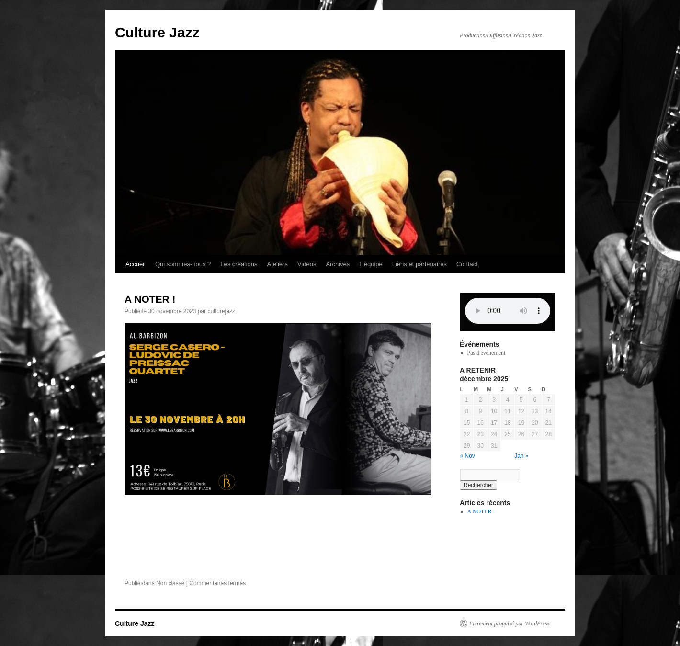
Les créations (238, 264)
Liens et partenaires (419, 264)
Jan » (521, 456)
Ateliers (277, 264)
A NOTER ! (150, 299)
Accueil (135, 264)
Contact (467, 264)
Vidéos (307, 264)
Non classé (170, 583)
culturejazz (221, 311)
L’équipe (370, 264)
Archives (338, 264)
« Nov (467, 456)
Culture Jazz (157, 32)
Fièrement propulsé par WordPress (509, 623)
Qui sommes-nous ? (183, 264)
